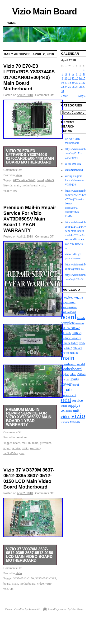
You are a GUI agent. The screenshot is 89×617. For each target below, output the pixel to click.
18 (69, 82)
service (16, 448)
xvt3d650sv (10, 453)
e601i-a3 (74, 328)
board (40, 180)
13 (76, 78)
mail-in (26, 443)
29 (83, 86)
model (81, 364)
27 (76, 86)
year (21, 453)
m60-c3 (68, 348)
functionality (73, 338)
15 (83, 78)
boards (81, 318)
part (68, 379)
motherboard (29, 185)
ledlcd (74, 343)
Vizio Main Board (44, 11)
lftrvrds (7, 185)
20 (76, 82)
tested (69, 410)
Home (11, 23)
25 (69, 86)
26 (73, 86)
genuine (65, 343)
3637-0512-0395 (45, 578)
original (65, 374)
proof (75, 384)
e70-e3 (49, 180)
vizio (19, 175)
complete (68, 323)
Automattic (34, 609)
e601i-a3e (66, 333)
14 (80, 78)
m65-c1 (77, 348)
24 (66, 86)
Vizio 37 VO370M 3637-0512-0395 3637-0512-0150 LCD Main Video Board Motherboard (29, 554)
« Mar (64, 95)
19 (73, 82)
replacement (68, 395)
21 (80, 82)
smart (64, 405)
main (17, 185)
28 (80, 86)
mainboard (68, 364)
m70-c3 (65, 352)
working (65, 421)
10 (66, 78)
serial (66, 400)
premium (21, 437)
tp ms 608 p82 (73, 163)
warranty (35, 448)
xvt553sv (75, 421)
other (73, 374)
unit (76, 410)
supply (73, 405)
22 (83, 82)
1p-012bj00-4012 (70, 297)
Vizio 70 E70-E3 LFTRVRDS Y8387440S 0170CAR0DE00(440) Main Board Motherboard (29, 77)
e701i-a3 (76, 333)
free (63, 338)
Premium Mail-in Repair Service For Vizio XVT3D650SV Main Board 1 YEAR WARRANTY (29, 219)
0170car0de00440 (24, 180)
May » (82, 95)
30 (62, 91)
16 (62, 82)
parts (75, 379)
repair (6, 448)
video (40, 583)
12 (73, 78)
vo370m (8, 589)
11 (69, 78)
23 (62, 86)
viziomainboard (74, 170)
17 (66, 82)
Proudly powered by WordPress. (66, 609)
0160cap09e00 (68, 312)
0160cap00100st (69, 307)
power (66, 384)
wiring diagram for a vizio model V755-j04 (74, 180)
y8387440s (10, 190)
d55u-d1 (79, 323)
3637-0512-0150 (23, 578)
